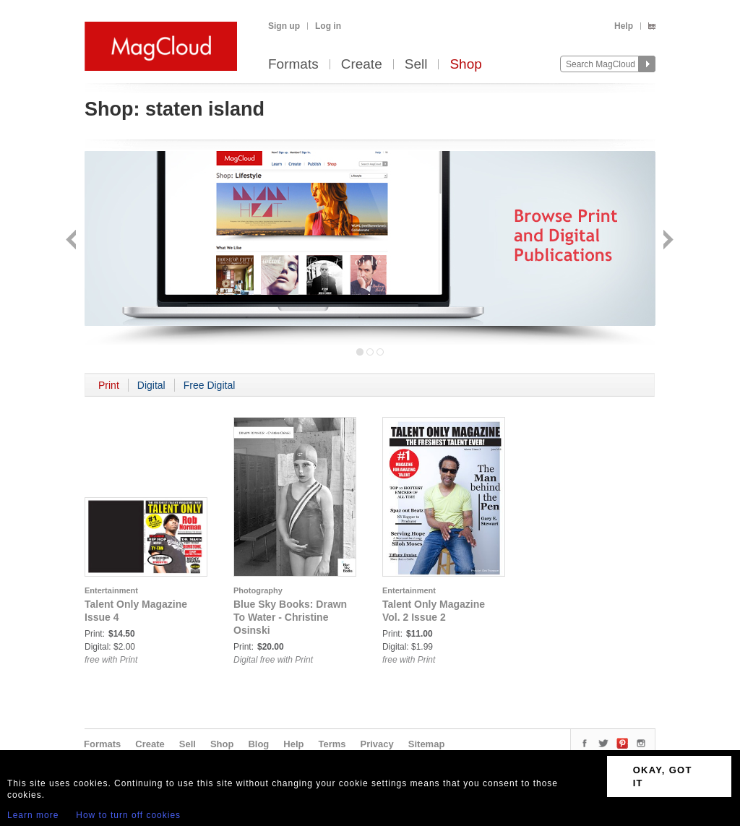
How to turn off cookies (128, 815)
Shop (465, 65)
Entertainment (111, 590)
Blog (258, 744)
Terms (331, 744)
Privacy (377, 744)
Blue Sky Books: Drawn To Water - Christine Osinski (290, 617)
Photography (258, 590)
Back (72, 241)
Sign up (284, 26)
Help (623, 26)
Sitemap (426, 744)
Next (667, 241)
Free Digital (210, 385)
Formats (293, 65)
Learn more (33, 815)
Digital (151, 385)
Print (108, 385)
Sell (416, 65)
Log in (328, 26)
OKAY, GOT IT (662, 776)
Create (361, 65)
